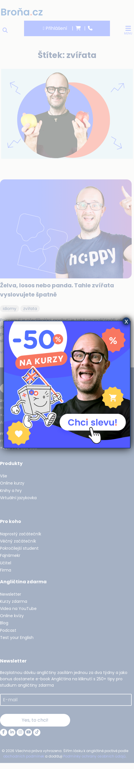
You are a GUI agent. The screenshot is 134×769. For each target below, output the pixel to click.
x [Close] (126, 321)
